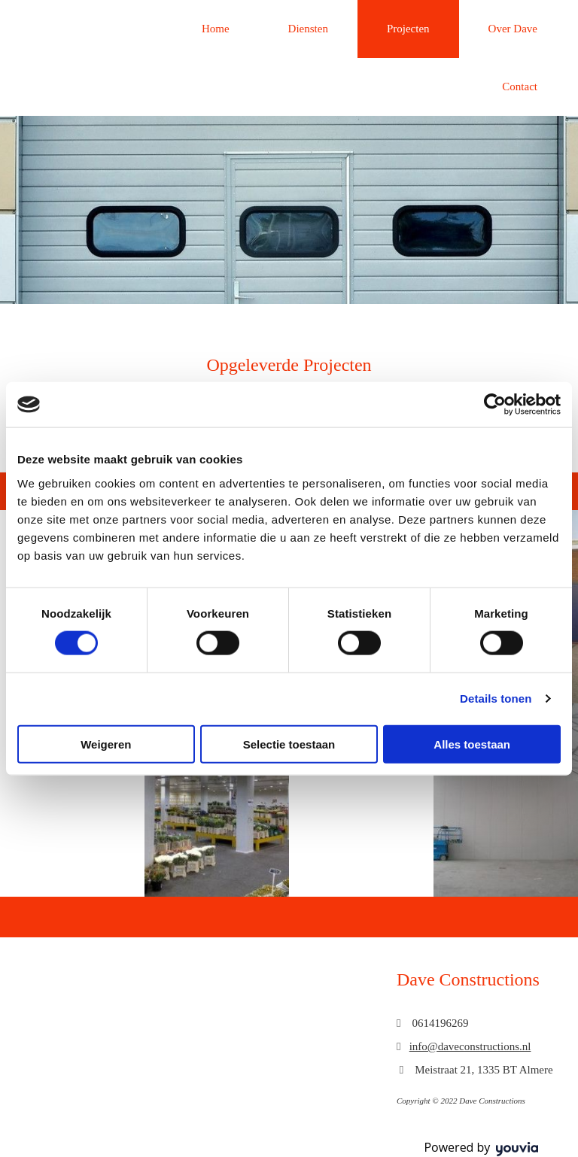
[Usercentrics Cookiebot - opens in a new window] (495, 404)
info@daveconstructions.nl (470, 1046)
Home (216, 29)
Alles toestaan (472, 743)
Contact (519, 86)
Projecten (408, 29)
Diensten (308, 29)
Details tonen (495, 698)
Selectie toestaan (289, 743)
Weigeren (106, 743)
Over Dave (512, 29)
